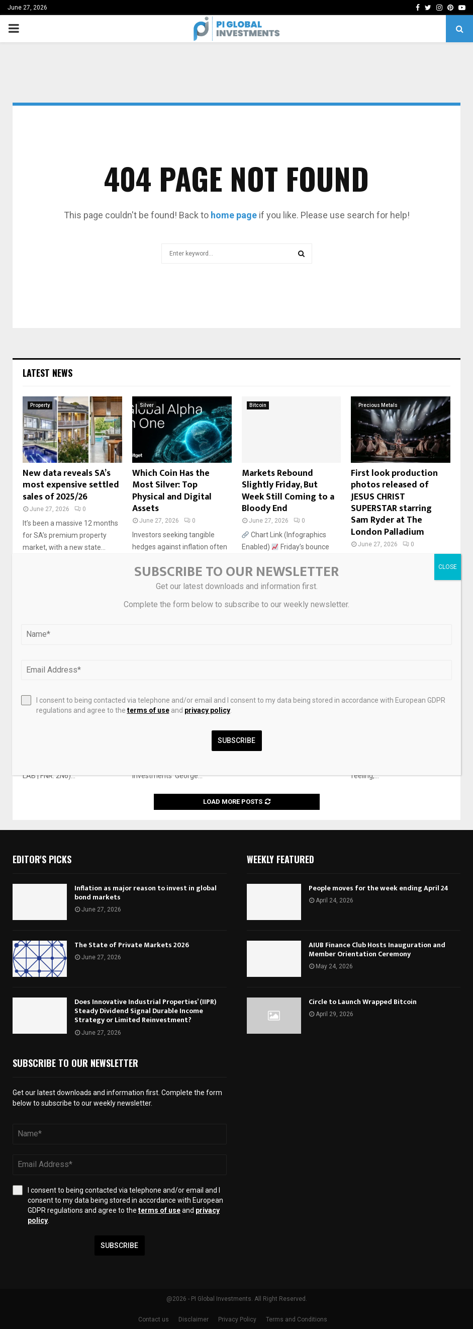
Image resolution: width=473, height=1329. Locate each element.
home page (234, 215)
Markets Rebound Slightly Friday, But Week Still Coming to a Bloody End (288, 491)
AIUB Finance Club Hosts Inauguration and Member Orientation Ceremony (377, 949)
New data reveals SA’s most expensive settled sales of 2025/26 (71, 485)
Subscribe (119, 1245)
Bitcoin (257, 405)
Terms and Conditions (296, 1319)
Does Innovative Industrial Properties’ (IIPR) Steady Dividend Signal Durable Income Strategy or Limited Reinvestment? (145, 1011)
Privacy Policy (237, 1319)
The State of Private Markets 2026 (131, 945)
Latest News (47, 372)
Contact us (153, 1319)
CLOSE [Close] (447, 566)
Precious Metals (378, 405)
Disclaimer (193, 1319)
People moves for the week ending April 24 (378, 888)
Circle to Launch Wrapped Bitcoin (363, 1002)
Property (40, 405)
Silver (147, 405)
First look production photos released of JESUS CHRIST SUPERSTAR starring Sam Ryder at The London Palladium (394, 503)
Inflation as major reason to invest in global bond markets (145, 892)
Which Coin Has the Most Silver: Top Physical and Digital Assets (172, 491)
